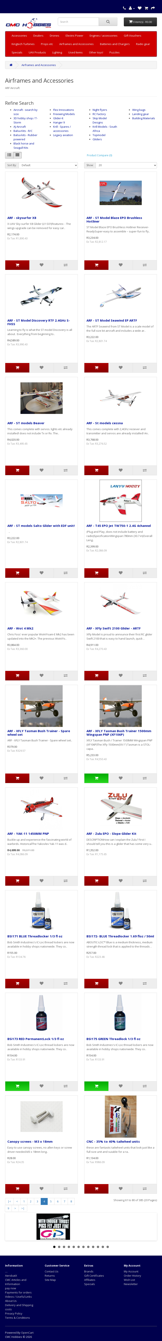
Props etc (47, 44)
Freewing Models (64, 114)
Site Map (50, 1280)
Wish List (129, 1280)
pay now (10, 1288)
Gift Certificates (94, 1275)
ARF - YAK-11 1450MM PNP (28, 833)
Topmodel (99, 135)
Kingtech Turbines (23, 44)
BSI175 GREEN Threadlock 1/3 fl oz (113, 1039)
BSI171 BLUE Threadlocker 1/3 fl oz (34, 936)
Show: (89, 165)
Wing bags (139, 110)
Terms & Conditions (17, 1318)
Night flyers (100, 110)
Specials (17, 52)
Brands (88, 1271)
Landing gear (140, 114)
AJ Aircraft (20, 127)
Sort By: (11, 165)
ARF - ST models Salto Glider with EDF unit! (41, 525)
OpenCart (27, 1332)
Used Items (75, 52)
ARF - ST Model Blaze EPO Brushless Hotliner (114, 219)
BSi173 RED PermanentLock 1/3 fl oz (35, 1039)
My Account (131, 1271)
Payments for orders (18, 1292)
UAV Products (37, 52)
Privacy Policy (13, 1313)
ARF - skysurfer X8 (21, 218)
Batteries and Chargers (115, 44)
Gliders (97, 139)
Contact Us (51, 1271)
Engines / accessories (103, 35)
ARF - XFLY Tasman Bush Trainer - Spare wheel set (38, 733)
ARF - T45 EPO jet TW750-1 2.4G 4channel (118, 525)
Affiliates (89, 1280)
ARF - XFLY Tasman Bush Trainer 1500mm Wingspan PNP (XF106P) (118, 733)
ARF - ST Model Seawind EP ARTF (111, 320)
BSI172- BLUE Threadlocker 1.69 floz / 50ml (120, 936)
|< (9, 1201)
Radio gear (143, 44)
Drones (54, 35)
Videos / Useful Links (18, 1297)
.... (6, 1271)
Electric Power (74, 35)
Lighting (57, 52)
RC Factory (99, 114)
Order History (132, 1275)
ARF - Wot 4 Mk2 (20, 628)
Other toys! (96, 52)
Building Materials (143, 118)
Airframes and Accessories (76, 44)
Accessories (19, 35)
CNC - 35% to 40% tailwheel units (113, 1141)
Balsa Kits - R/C (23, 131)
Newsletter (131, 1284)
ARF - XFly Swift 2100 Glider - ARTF (113, 628)
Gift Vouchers (132, 35)
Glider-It (58, 118)
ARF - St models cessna (104, 423)
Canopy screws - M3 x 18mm (30, 1141)
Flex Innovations (63, 110)
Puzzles (114, 52)
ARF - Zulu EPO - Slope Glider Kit (111, 833)
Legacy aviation (63, 135)
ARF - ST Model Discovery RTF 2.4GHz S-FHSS (38, 322)
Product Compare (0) (99, 155)
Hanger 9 (59, 122)
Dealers (38, 35)
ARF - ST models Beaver (26, 423)
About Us (11, 1301)
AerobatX (11, 1275)
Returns (50, 1275)
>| (22, 1208)
